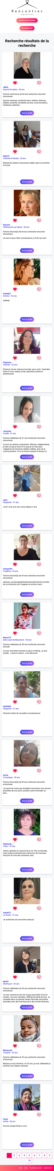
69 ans (22, 89)
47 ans (12, 846)
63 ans (15, 571)
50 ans (29, 640)
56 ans (23, 158)
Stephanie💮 (8, 844)
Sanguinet (7, 502)
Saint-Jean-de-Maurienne (13, 640)
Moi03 (5, 981)
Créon (5, 846)
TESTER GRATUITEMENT (27, 20)
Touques (6, 1052)
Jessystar (7, 431)
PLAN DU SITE (36, 1168)
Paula (5, 1119)
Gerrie (5, 775)
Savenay (6, 365)
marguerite (7, 569)
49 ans (17, 777)
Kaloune (6, 225)
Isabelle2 (7, 293)
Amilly (5, 1121)
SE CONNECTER (27, 28)
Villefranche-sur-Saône (12, 227)
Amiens (6, 296)
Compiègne (8, 777)
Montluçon (7, 984)
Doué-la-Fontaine (10, 89)
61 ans (16, 502)
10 (29, 1160)
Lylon (5, 500)
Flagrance (7, 362)
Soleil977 (7, 913)
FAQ (20, 1168)
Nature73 (7, 637)
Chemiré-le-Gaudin (11, 158)
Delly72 (6, 156)
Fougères (7, 571)
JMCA (5, 87)
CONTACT (48, 1168)
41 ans (13, 433)
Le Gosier (7, 915)
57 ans (15, 915)
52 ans (14, 365)
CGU (26, 1168)
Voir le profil (27, 113)
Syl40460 (7, 706)
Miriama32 (7, 1050)
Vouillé (6, 433)
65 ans (16, 984)
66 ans (27, 227)
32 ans (15, 1052)
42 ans (14, 296)
